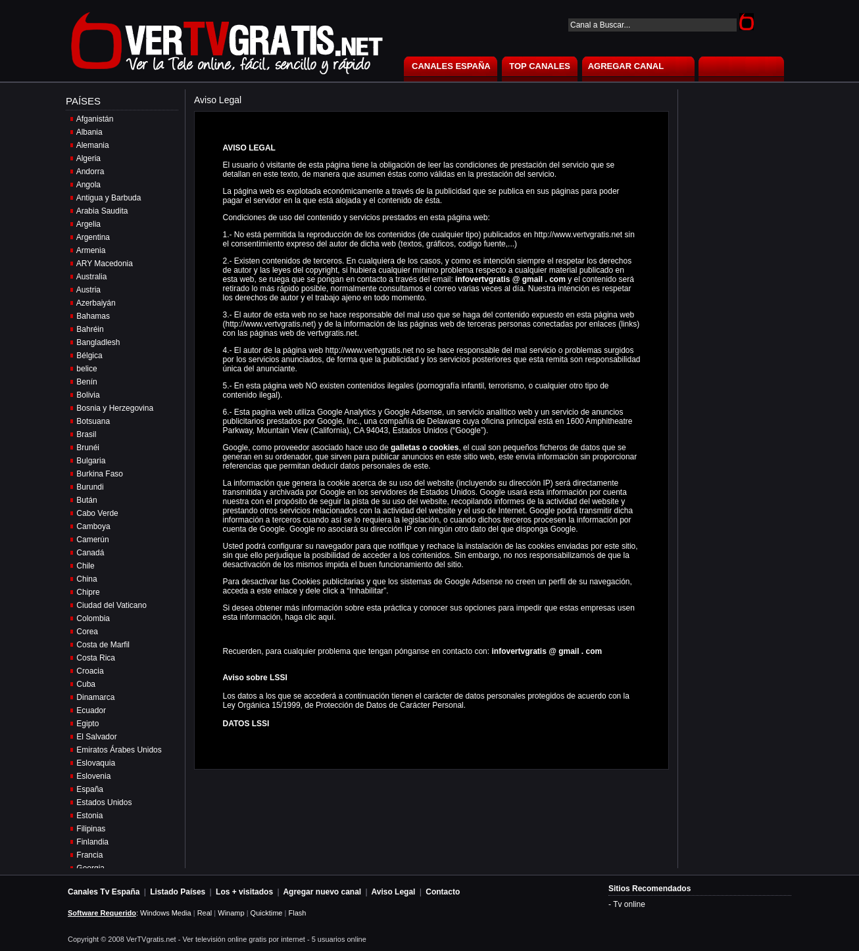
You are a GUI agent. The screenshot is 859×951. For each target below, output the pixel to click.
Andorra (90, 171)
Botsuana (93, 421)
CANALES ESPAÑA (451, 66)
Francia (89, 855)
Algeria (88, 158)
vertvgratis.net (331, 333)
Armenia (91, 250)
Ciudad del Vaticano (111, 605)
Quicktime (267, 913)
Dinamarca (95, 697)
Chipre (87, 592)
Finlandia (92, 842)
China (86, 579)
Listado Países (177, 891)
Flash (297, 913)
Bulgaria (90, 460)
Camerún (92, 539)
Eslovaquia (95, 763)
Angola (88, 184)
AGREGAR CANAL (626, 66)
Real (204, 913)
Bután (86, 500)
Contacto (443, 891)
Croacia (89, 671)
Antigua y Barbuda (108, 197)
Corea (87, 631)
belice (86, 368)
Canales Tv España (103, 891)
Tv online (629, 904)
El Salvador (96, 736)
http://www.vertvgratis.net (270, 324)
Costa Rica (95, 657)
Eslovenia (93, 776)
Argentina (93, 237)
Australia (91, 276)
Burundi (89, 487)
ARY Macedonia (104, 263)
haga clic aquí (309, 617)
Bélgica (89, 355)
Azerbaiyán (96, 303)
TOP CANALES (539, 66)
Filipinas (90, 828)
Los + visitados (244, 891)
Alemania (92, 145)
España (89, 789)
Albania (89, 132)
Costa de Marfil (103, 644)
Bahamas (93, 316)
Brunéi (87, 447)
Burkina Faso (99, 473)
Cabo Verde (97, 513)
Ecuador (91, 710)
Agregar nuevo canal (322, 891)
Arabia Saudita (102, 211)
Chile (85, 565)
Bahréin (89, 329)
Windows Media (165, 913)
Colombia (93, 618)
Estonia (89, 815)
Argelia (88, 224)
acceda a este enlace (260, 590)
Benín (86, 381)
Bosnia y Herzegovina (114, 408)
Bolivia (87, 395)
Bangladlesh (98, 342)
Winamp (231, 913)
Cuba (85, 684)
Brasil (86, 434)
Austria (88, 289)
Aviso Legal (394, 891)
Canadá (90, 552)
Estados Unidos (104, 802)
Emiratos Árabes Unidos (118, 749)
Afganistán (95, 119)
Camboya (93, 526)
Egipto (87, 723)
